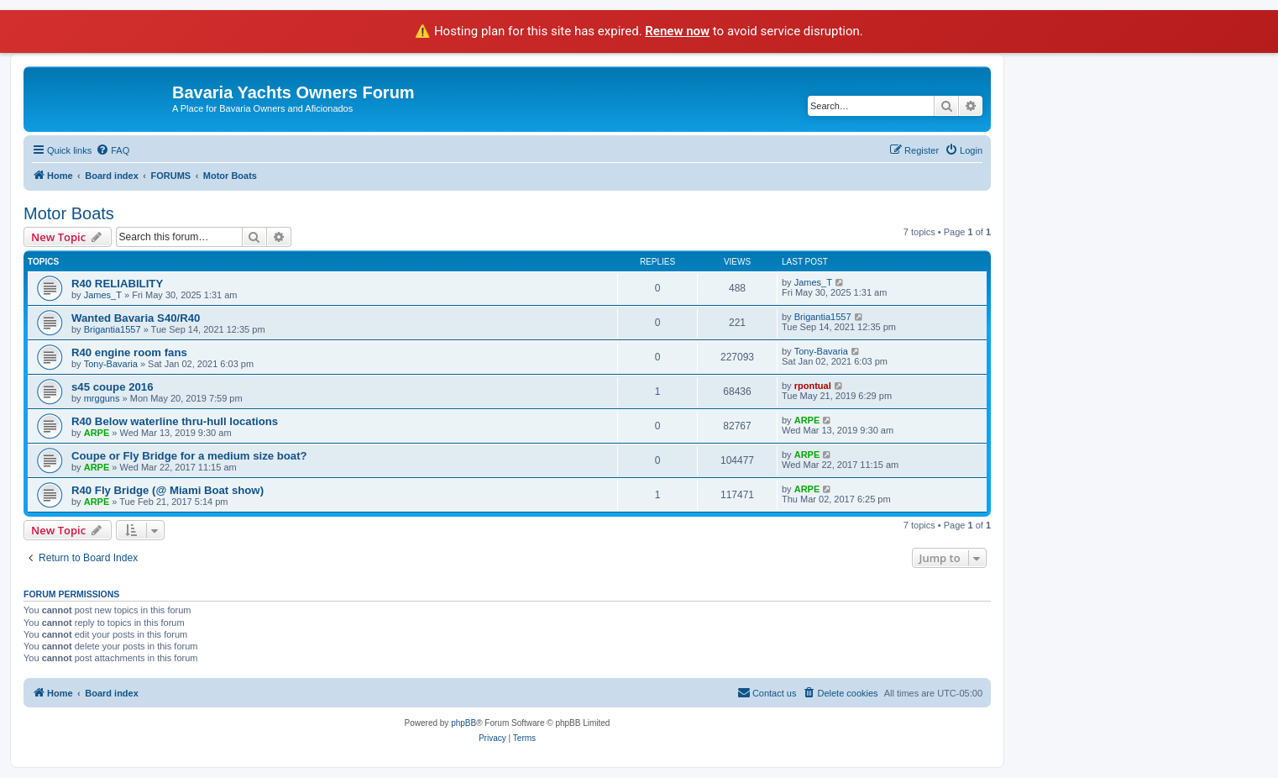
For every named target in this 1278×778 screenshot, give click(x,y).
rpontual (812, 386)
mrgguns (102, 398)
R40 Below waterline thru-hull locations (174, 421)
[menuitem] (112, 150)
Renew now (677, 31)
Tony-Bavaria (111, 364)
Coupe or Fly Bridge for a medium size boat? (189, 455)
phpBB (463, 723)
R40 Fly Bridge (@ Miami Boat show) (167, 490)
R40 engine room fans (129, 352)
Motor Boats (69, 213)
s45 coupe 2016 (112, 387)
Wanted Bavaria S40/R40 (135, 318)
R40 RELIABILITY (117, 283)
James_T (103, 295)
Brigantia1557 (112, 329)
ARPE (97, 433)
